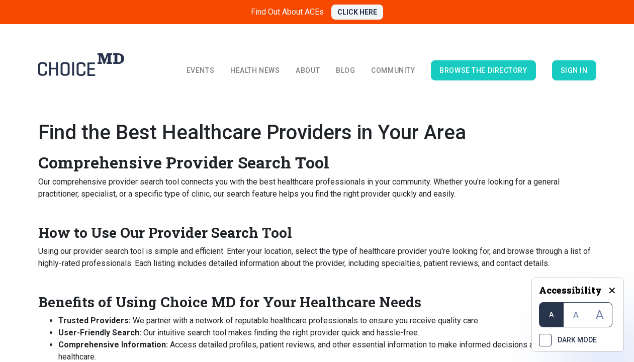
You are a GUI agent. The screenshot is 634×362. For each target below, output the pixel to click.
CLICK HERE (357, 12)
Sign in (574, 70)
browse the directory (483, 70)
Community (393, 70)
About (308, 70)
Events (200, 70)
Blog (345, 70)
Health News (255, 70)
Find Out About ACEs (287, 12)
